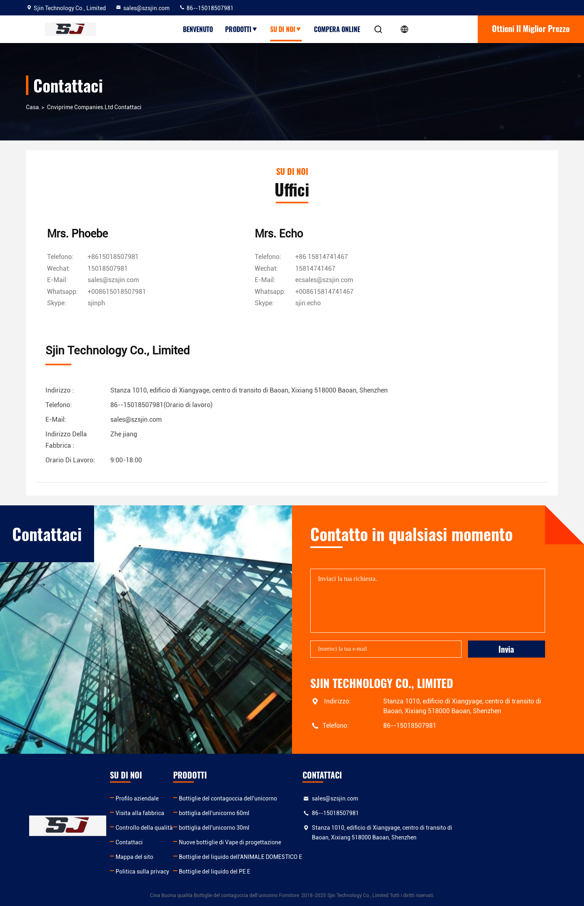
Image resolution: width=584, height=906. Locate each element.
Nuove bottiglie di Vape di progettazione (309, 842)
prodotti (241, 29)
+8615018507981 (114, 257)
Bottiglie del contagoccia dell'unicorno (307, 798)
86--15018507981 (206, 8)
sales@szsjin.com (142, 8)
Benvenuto (198, 29)
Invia (506, 648)
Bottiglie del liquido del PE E (293, 871)
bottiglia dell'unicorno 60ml (293, 812)
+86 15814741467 (284, 257)
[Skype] (98, 303)
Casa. (33, 107)
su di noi (286, 29)
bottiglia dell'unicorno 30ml (293, 827)
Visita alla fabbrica (179, 812)
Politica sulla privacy (181, 871)
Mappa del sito (174, 856)
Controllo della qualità (183, 827)
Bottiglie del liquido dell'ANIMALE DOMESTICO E (319, 856)
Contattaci (168, 842)
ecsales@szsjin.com (287, 280)
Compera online (337, 29)
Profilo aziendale (176, 798)
